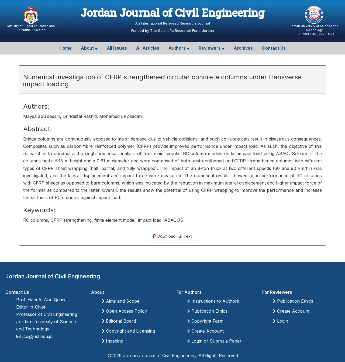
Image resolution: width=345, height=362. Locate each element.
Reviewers (212, 48)
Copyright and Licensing (128, 331)
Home (65, 48)
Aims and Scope (120, 301)
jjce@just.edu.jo (36, 336)
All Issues (117, 48)
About (89, 48)
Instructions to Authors (213, 301)
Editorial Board (119, 321)
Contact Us (274, 48)
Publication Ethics (207, 311)
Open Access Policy (124, 311)
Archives (243, 48)
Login (280, 321)
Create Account (205, 331)
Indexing (112, 341)
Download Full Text (172, 236)
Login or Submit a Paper (214, 341)
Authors (178, 48)
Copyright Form (205, 321)
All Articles (147, 48)
